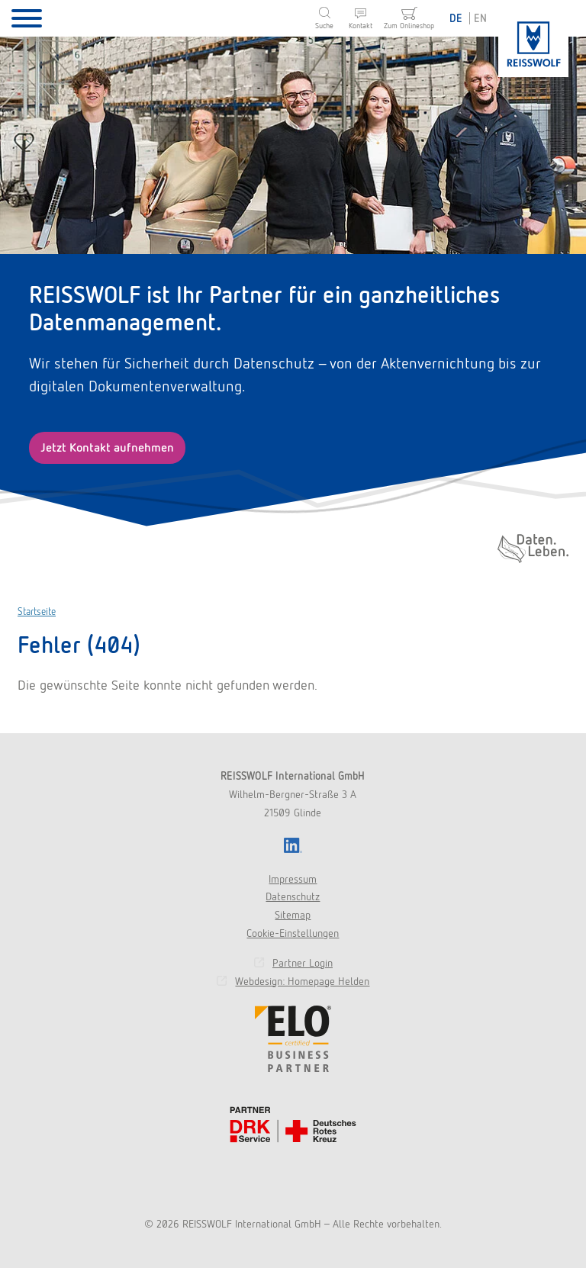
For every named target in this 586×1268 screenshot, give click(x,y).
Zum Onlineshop (409, 25)
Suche (324, 25)
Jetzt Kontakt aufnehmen (107, 447)
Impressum (293, 879)
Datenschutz (293, 896)
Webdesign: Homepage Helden (302, 981)
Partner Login (302, 963)
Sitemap (293, 915)
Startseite (37, 611)
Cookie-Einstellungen (292, 933)
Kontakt (360, 25)
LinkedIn (293, 845)
